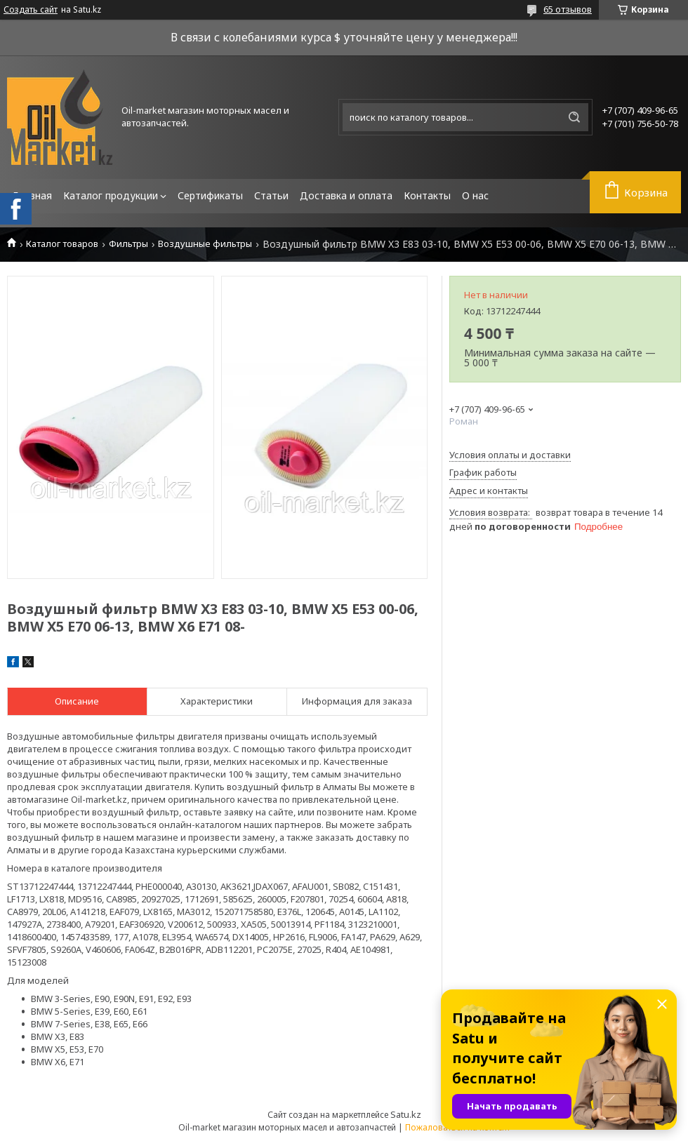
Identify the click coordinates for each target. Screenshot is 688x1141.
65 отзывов (567, 9)
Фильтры (128, 244)
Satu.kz (405, 1114)
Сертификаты (210, 195)
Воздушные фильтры (205, 244)
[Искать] (574, 117)
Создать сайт (31, 10)
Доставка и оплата (346, 195)
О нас (475, 195)
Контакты (427, 195)
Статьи (271, 195)
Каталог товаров (62, 244)
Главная (32, 195)
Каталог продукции (110, 195)
